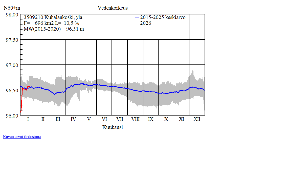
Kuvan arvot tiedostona (22, 136)
